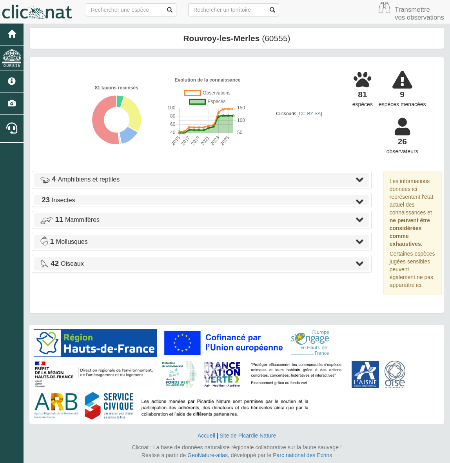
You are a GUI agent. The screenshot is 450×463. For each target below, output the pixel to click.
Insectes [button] (57, 200)
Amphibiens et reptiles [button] (80, 179)
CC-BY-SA (310, 113)
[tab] (201, 180)
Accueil (206, 435)
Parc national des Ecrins (302, 455)
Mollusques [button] (64, 241)
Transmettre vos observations (419, 13)
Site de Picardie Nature (248, 435)
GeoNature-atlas (207, 455)
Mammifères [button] (70, 219)
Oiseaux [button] (62, 263)
